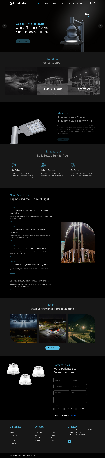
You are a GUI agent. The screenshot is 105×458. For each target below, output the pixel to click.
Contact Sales (81, 3)
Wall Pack (53, 440)
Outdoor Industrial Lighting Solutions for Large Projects (30, 266)
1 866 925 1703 (77, 432)
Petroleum (53, 438)
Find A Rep (71, 3)
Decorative (53, 432)
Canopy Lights (38, 432)
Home (38, 3)
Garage (37, 435)
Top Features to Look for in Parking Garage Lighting (28, 249)
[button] (90, 3)
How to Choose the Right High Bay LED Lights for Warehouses (27, 232)
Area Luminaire (54, 430)
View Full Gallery (52, 347)
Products (54, 3)
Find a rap (12, 440)
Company (46, 3)
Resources (62, 3)
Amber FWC (38, 430)
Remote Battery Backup (40, 440)
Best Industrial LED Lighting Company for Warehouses (29, 282)
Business (55, 406)
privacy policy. (73, 415)
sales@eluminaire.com (79, 434)
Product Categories (14, 435)
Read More (12, 222)
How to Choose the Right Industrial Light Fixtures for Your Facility (29, 213)
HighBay (53, 435)
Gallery (11, 438)
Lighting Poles (38, 438)
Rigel (87, 14)
